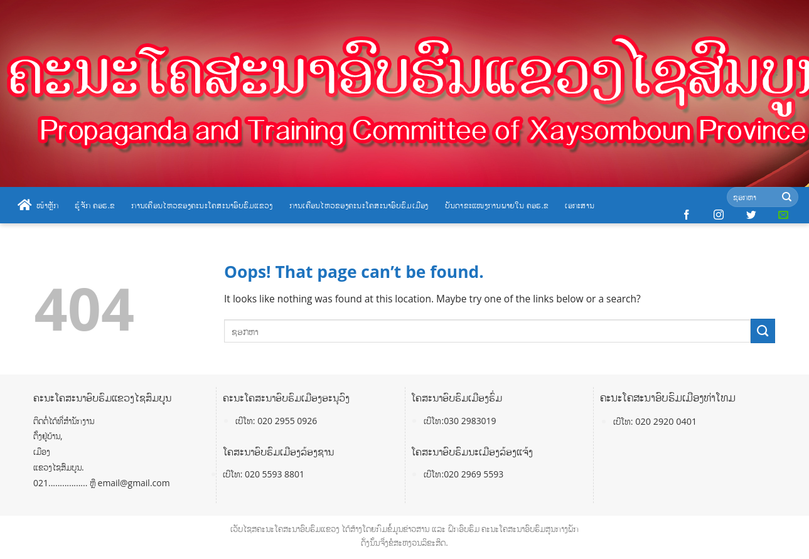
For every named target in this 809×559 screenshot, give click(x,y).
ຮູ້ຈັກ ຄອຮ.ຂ (95, 205)
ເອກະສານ (579, 205)
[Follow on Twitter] (751, 215)
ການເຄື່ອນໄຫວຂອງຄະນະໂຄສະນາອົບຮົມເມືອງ (359, 205)
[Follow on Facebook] (686, 215)
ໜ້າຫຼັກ (38, 205)
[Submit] (786, 197)
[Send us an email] (783, 215)
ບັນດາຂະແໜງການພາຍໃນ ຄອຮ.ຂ (497, 205)
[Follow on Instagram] (718, 215)
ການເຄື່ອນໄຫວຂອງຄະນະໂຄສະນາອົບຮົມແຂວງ (201, 205)
